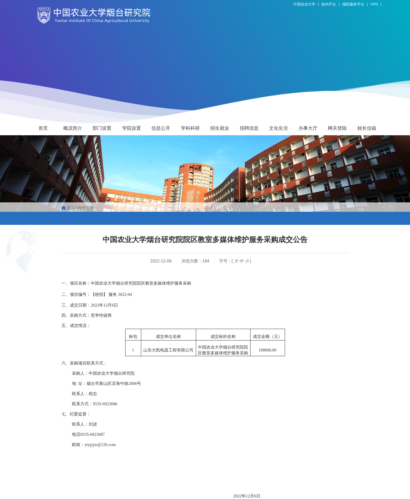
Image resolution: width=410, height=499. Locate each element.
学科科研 (190, 128)
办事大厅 (308, 128)
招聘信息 (249, 128)
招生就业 (219, 128)
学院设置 (131, 128)
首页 (43, 128)
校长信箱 (366, 128)
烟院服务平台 (353, 4)
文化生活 (278, 128)
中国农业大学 (304, 4)
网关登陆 (337, 128)
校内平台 (328, 4)
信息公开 (160, 128)
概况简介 (72, 128)
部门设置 (102, 128)
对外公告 (86, 208)
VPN (374, 4)
